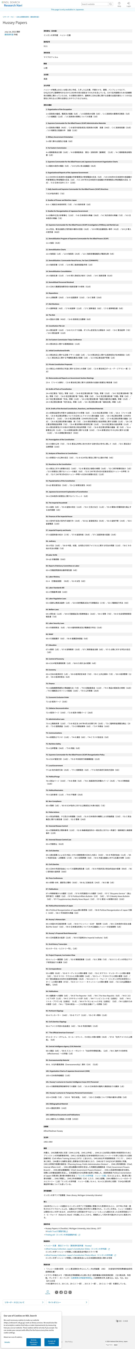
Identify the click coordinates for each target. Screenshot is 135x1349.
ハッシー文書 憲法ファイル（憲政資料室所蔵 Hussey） (69, 1245)
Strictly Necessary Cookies (34, 1342)
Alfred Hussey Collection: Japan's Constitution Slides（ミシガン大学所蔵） (77, 1248)
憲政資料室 (9, 34)
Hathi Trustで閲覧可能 (57, 1231)
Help (119, 4)
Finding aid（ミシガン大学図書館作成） (62, 1234)
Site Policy (69, 1341)
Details (7, 1342)
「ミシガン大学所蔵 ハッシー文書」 (92, 1175)
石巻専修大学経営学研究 (82, 1277)
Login (129, 4)
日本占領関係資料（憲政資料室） (28, 17)
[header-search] (97, 4)
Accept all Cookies (51, 1342)
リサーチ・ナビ (8, 17)
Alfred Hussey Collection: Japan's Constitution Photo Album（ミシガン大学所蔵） (80, 1255)
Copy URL (47, 1292)
